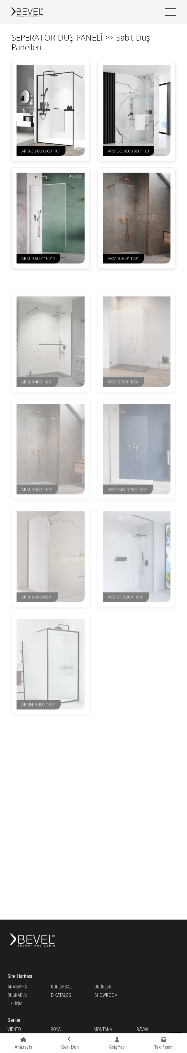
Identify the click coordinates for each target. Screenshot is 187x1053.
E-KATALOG (61, 995)
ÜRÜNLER (102, 986)
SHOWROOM (106, 995)
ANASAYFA (17, 986)
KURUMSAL (61, 986)
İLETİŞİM (14, 1003)
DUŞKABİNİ (17, 995)
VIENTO (14, 1029)
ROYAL (57, 1029)
